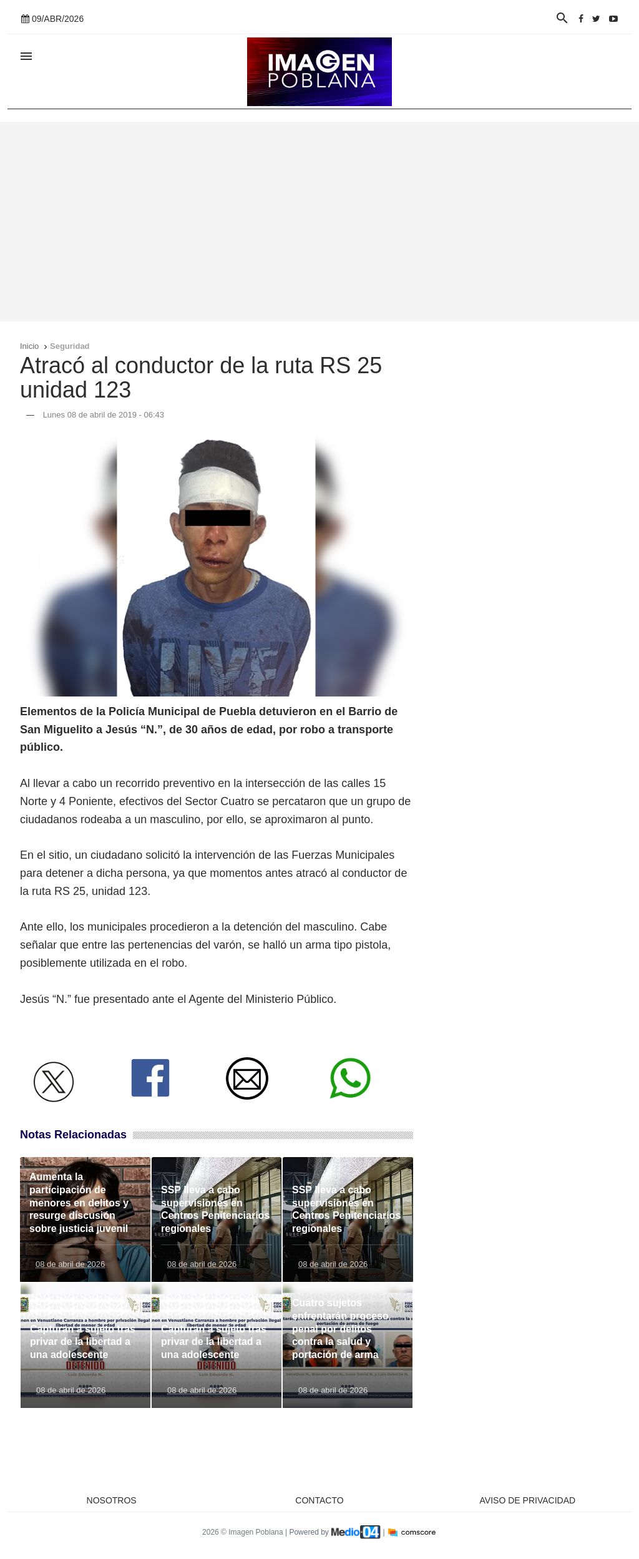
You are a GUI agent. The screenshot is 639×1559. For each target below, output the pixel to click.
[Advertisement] (319, 221)
